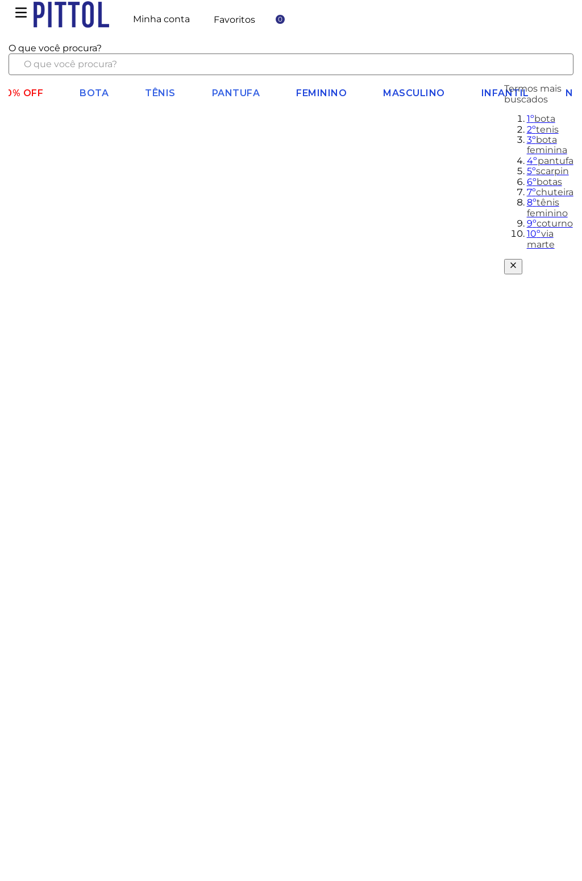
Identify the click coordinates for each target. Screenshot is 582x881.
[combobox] (291, 59)
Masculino (414, 93)
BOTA (94, 93)
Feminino (321, 93)
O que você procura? (55, 48)
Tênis (160, 93)
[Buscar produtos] (555, 64)
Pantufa (236, 93)
